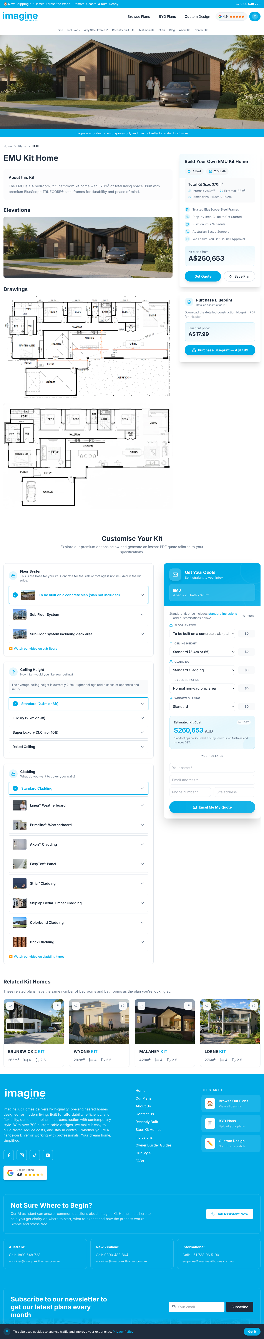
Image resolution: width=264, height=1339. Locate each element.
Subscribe (239, 1307)
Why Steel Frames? (96, 30)
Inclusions (73, 30)
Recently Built (147, 1122)
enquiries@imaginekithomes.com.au (34, 1261)
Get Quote (202, 276)
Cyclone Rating (184, 680)
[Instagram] (22, 1155)
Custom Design (197, 16)
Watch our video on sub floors (33, 648)
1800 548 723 (28, 1255)
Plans (22, 146)
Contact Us (201, 30)
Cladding (179, 662)
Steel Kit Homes (148, 1129)
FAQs (161, 30)
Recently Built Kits (123, 30)
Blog (172, 30)
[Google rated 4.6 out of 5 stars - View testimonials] (231, 16)
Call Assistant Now (229, 1214)
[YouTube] (48, 1155)
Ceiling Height (183, 643)
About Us (184, 30)
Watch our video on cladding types (37, 956)
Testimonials (146, 30)
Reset (248, 615)
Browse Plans (139, 16)
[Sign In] (255, 16)
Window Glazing (184, 698)
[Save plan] (10, 1006)
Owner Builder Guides (154, 1145)
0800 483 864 (116, 1255)
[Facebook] (8, 1155)
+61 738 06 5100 (205, 1255)
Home (59, 30)
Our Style (143, 1153)
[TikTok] (35, 1155)
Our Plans (144, 1098)
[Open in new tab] (57, 1006)
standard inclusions (222, 613)
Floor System (182, 625)
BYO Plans (167, 16)
